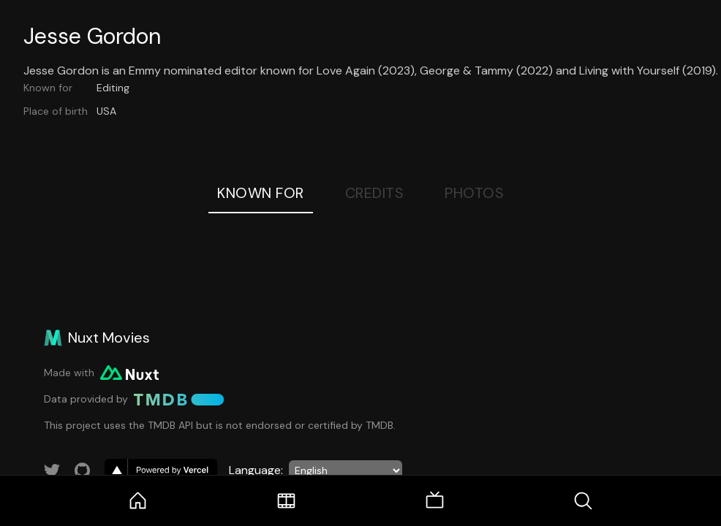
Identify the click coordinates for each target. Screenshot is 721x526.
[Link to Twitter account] (52, 470)
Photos (474, 192)
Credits (374, 192)
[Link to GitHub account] (83, 470)
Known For (260, 192)
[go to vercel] (161, 470)
